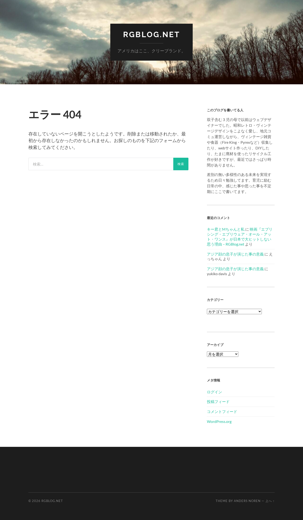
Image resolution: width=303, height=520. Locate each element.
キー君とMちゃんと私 (226, 229)
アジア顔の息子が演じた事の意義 (235, 254)
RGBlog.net (151, 34)
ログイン (214, 392)
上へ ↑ (270, 501)
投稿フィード (218, 401)
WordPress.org (219, 421)
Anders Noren (247, 501)
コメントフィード (222, 411)
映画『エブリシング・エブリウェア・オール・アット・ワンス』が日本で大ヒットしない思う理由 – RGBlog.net (239, 236)
